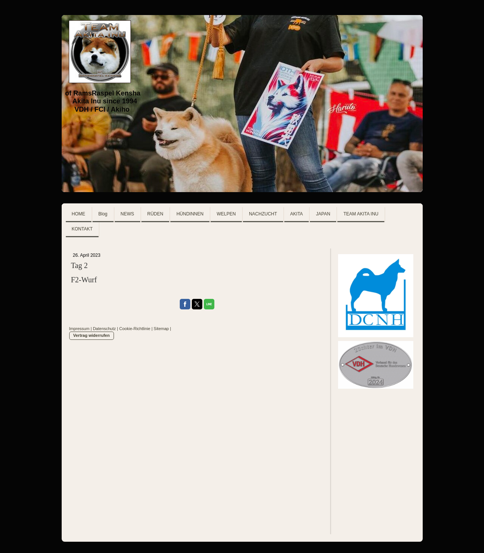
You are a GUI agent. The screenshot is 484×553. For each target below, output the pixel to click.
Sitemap (161, 328)
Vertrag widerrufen (91, 335)
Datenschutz (104, 328)
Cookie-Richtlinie (134, 328)
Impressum (79, 328)
